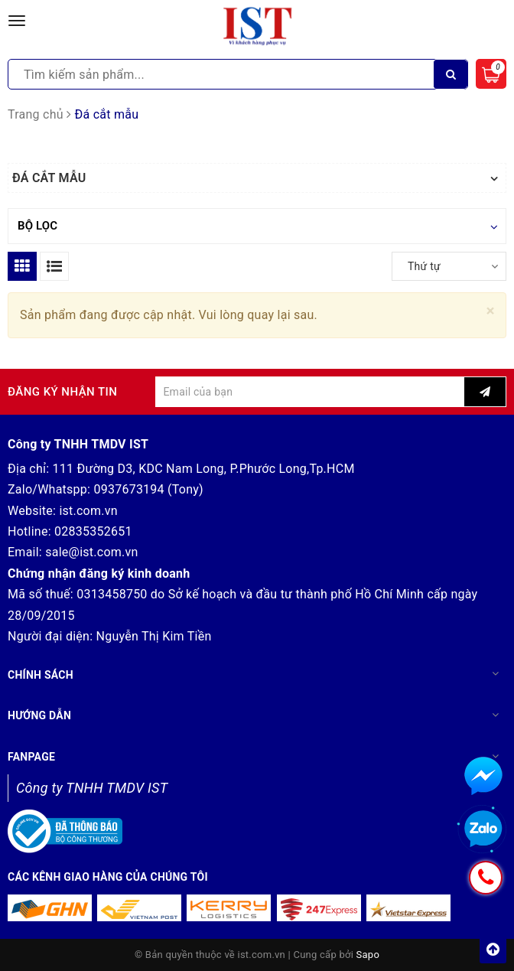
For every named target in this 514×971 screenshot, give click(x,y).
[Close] (490, 311)
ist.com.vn (88, 510)
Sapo (368, 954)
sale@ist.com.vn (91, 552)
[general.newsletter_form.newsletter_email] (309, 391)
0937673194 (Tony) (148, 489)
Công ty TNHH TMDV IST (92, 788)
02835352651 (93, 531)
